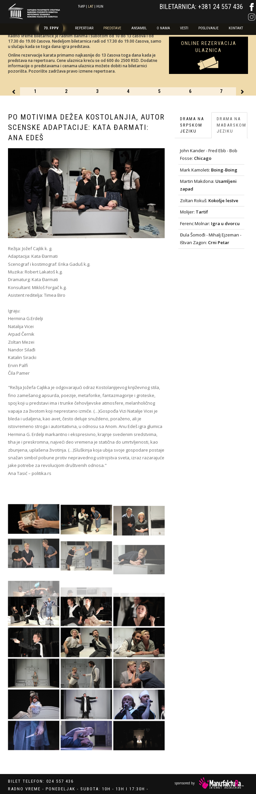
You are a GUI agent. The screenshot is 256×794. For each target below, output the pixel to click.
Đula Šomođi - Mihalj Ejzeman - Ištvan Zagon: (210, 238)
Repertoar (84, 28)
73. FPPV (51, 28)
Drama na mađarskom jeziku (231, 125)
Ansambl (139, 28)
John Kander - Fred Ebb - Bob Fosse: (208, 154)
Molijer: (194, 212)
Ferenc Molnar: (210, 223)
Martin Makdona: (208, 185)
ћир (81, 6)
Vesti (184, 28)
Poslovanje (208, 28)
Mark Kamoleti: (208, 170)
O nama (163, 28)
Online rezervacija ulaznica (208, 46)
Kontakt (236, 28)
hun (99, 6)
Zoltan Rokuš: (209, 200)
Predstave (112, 28)
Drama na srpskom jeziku (192, 125)
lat (90, 6)
